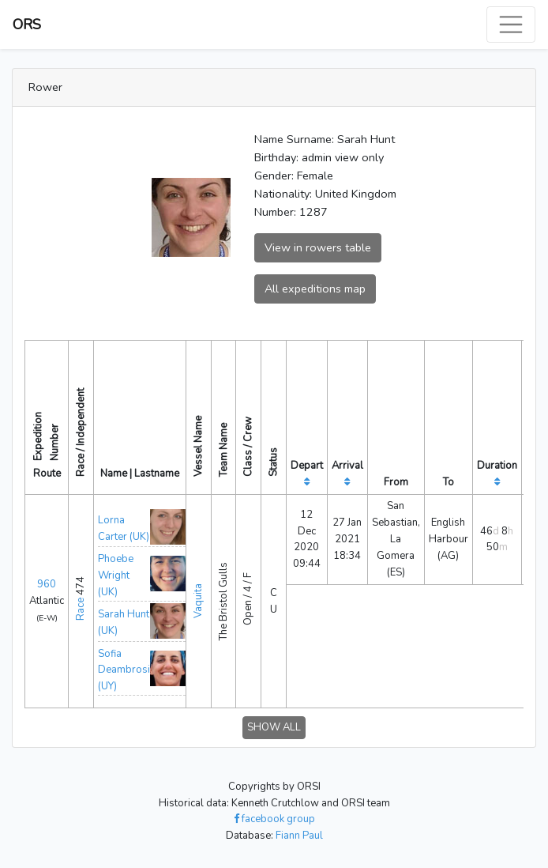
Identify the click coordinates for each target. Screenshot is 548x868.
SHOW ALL (274, 727)
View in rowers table (318, 247)
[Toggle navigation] (510, 24)
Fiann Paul (299, 835)
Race (80, 609)
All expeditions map (315, 288)
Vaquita (198, 600)
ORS (27, 24)
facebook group (274, 819)
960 (46, 584)
